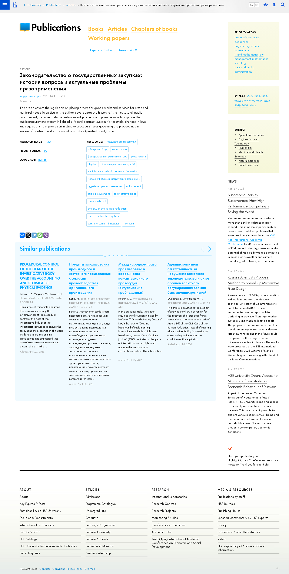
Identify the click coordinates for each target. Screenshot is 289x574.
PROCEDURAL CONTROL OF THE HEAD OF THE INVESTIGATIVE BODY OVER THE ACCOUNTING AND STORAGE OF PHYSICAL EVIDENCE (40, 276)
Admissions (93, 497)
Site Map (89, 569)
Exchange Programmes (100, 525)
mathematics (260, 59)
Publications (56, 27)
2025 (265, 96)
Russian (42, 159)
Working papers (109, 38)
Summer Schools (97, 539)
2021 (259, 101)
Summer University (98, 532)
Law (49, 142)
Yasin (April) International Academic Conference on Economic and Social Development (176, 543)
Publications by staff (231, 497)
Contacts (44, 569)
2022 (252, 101)
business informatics (247, 37)
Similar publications (45, 248)
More (253, 105)
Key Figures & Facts (32, 504)
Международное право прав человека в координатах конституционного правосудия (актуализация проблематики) (137, 278)
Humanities (245, 148)
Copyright (58, 569)
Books (95, 29)
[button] (105, 256)
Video (222, 539)
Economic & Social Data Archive (239, 532)
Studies (93, 490)
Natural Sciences (249, 161)
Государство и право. (31, 96)
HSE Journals (226, 504)
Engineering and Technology (247, 141)
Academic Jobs (161, 532)
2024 (238, 101)
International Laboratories (169, 497)
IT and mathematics (246, 54)
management (243, 59)
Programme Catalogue (101, 504)
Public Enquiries (30, 553)
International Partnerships (37, 525)
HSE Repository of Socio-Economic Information (241, 548)
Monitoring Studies (165, 518)
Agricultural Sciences (251, 135)
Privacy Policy (74, 569)
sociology (240, 63)
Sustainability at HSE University (40, 511)
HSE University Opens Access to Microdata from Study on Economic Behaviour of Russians (253, 381)
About (25, 490)
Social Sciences (248, 165)
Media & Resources (235, 490)
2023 (245, 101)
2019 (238, 105)
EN (256, 4)
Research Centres (164, 504)
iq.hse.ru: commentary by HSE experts (243, 518)
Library (222, 525)
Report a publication (101, 50)
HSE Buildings (28, 539)
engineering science (247, 46)
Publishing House (229, 511)
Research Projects (164, 511)
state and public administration (244, 69)
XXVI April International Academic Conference (251, 239)
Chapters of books (154, 29)
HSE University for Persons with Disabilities (48, 546)
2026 (257, 96)
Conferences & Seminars (168, 525)
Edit (277, 567)
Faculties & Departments (36, 518)
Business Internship (98, 553)
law (261, 54)
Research (160, 490)
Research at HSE (128, 50)
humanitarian (242, 50)
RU (251, 4)
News (232, 181)
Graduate (92, 518)
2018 (245, 105)
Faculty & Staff (30, 532)
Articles (117, 29)
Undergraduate (96, 511)
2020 (267, 101)
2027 (250, 96)
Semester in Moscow (100, 546)
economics (241, 42)
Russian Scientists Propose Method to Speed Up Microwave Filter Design (253, 283)
